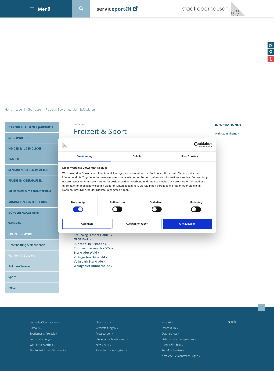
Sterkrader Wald (85, 252)
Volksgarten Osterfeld (89, 257)
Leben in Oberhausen (29, 109)
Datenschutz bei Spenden (178, 339)
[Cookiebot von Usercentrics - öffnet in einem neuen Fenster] (196, 144)
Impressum (169, 328)
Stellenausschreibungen (110, 339)
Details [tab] (137, 156)
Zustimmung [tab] (85, 156)
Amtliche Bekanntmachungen (180, 356)
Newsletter (102, 345)
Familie (13, 159)
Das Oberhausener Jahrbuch (30, 127)
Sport (12, 277)
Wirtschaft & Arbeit (41, 345)
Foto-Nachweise (172, 350)
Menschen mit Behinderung (29, 191)
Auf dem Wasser (19, 266)
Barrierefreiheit (171, 345)
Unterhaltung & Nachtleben (26, 245)
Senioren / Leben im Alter (28, 170)
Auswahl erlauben (137, 223)
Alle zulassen (187, 223)
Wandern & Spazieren (81, 109)
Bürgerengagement (23, 213)
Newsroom (102, 322)
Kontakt (166, 322)
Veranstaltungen (106, 328)
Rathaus (34, 328)
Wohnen (14, 223)
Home (9, 109)
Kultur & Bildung (40, 339)
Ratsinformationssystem (110, 350)
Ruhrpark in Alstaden (89, 244)
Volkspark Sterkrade (88, 261)
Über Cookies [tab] (189, 156)
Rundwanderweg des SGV (92, 248)
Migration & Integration (28, 202)
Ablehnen (87, 223)
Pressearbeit (103, 333)
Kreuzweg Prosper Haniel (92, 235)
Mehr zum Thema (226, 133)
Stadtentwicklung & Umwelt (47, 350)
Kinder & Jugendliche (24, 148)
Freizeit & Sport (55, 109)
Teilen (233, 322)
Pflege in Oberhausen (25, 180)
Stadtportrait (19, 138)
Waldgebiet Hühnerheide (92, 266)
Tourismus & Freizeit (42, 333)
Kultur (12, 287)
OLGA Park (81, 239)
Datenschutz (169, 333)
